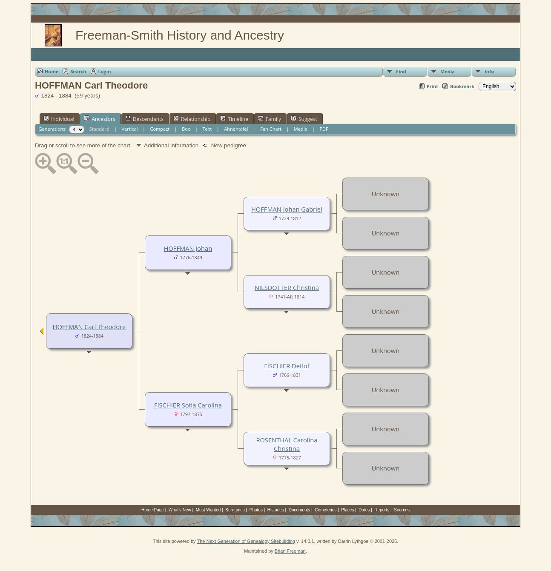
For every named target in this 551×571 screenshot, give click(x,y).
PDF (323, 129)
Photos (256, 510)
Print (432, 86)
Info (489, 71)
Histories (275, 510)
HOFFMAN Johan (188, 248)
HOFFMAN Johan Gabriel (286, 209)
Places (347, 510)
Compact (159, 129)
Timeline (234, 119)
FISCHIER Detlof (286, 366)
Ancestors (99, 119)
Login (104, 71)
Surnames (235, 510)
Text (207, 129)
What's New (180, 510)
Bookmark (462, 86)
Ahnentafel (236, 129)
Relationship (191, 119)
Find (401, 71)
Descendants (144, 119)
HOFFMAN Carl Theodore (89, 326)
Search (78, 71)
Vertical (129, 129)
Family (269, 119)
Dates (364, 510)
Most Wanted (208, 510)
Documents (299, 510)
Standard (99, 129)
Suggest (304, 119)
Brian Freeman (290, 551)
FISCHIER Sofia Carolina (188, 405)
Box (186, 129)
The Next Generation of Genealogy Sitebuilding (246, 541)
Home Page (152, 510)
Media (447, 71)
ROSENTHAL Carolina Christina (286, 444)
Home (52, 71)
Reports (381, 510)
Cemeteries (325, 510)
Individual (59, 119)
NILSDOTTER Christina (287, 287)
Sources (402, 510)
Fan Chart (270, 129)
